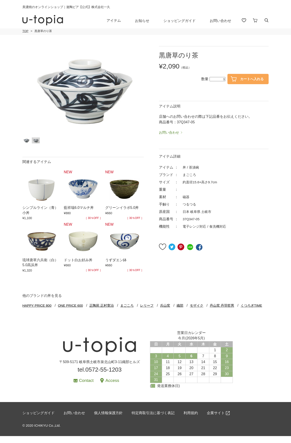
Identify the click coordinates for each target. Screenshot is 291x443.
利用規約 (191, 420)
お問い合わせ (223, 20)
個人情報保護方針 (108, 420)
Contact (86, 385)
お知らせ (145, 20)
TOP (25, 31)
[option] (83, 90)
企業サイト (216, 420)
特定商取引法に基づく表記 (153, 420)
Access (112, 385)
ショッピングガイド (183, 20)
